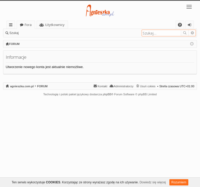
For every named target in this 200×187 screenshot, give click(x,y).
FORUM (42, 86)
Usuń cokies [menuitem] (147, 86)
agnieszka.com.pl (33, 24)
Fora (63, 24)
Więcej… (12, 25)
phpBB (107, 94)
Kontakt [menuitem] (102, 86)
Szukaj (14, 33)
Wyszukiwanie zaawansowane (192, 33)
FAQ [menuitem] (181, 25)
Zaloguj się (33, 33)
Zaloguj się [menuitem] (191, 25)
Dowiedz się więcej (153, 182)
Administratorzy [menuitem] (124, 86)
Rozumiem (178, 182)
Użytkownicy (90, 24)
